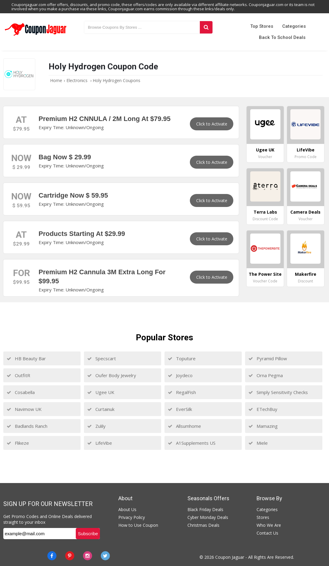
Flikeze (18, 443)
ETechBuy (262, 409)
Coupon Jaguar (229, 557)
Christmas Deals (203, 525)
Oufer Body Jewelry (111, 375)
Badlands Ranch (27, 426)
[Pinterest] (69, 555)
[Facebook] (51, 555)
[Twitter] (105, 555)
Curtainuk (100, 409)
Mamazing (263, 426)
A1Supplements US (192, 443)
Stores (263, 517)
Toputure (182, 358)
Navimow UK (24, 409)
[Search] (206, 27)
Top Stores (261, 26)
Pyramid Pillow (267, 358)
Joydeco (180, 375)
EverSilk (180, 409)
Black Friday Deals (205, 509)
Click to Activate (211, 124)
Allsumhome (184, 426)
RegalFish (182, 392)
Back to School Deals (282, 37)
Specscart (101, 358)
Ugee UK (100, 392)
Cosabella (21, 392)
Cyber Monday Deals (207, 517)
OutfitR (18, 375)
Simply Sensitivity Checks (278, 392)
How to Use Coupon (138, 525)
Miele (258, 443)
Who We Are (269, 525)
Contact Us (267, 533)
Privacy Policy (131, 517)
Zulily (96, 426)
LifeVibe (99, 443)
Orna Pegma (265, 375)
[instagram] (87, 555)
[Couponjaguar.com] (35, 36)
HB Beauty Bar (26, 358)
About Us (127, 509)
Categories (294, 26)
